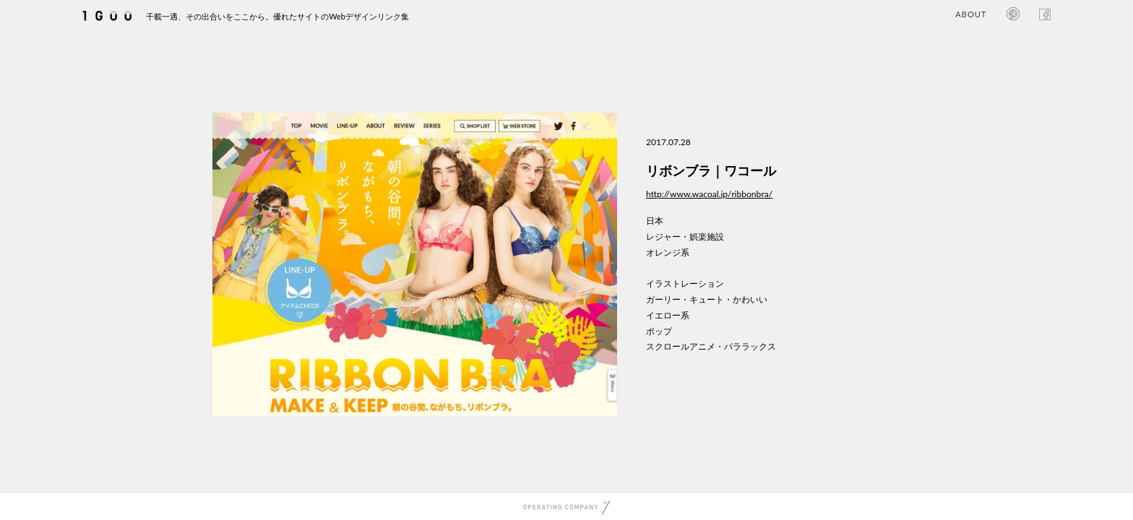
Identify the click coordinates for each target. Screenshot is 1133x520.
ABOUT (970, 14)
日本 (654, 220)
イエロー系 (667, 315)
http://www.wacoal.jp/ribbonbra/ (709, 193)
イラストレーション (685, 283)
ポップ (659, 331)
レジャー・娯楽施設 (685, 236)
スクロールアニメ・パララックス (711, 346)
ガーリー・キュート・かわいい (706, 299)
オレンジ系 (667, 252)
